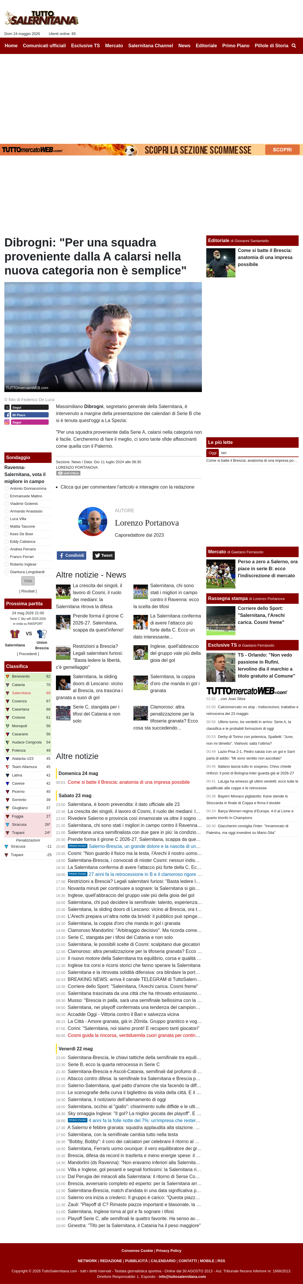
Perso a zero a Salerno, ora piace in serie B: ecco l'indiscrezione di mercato (267, 568)
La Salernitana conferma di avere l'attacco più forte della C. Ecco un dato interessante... (158, 867)
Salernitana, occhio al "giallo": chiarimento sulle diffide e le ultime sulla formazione (152, 1106)
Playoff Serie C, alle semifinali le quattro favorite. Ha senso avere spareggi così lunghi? (157, 1218)
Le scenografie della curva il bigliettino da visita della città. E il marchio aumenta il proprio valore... (168, 1092)
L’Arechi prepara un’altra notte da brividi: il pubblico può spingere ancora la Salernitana (157, 916)
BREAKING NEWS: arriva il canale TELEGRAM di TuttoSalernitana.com (142, 979)
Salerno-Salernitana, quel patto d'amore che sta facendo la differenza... (141, 1085)
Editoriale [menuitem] (206, 45)
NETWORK (87, 1261)
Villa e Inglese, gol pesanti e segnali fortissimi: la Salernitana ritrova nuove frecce (151, 1169)
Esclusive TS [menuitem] (85, 45)
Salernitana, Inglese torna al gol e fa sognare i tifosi (121, 1211)
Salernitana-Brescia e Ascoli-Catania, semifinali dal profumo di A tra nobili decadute (154, 1071)
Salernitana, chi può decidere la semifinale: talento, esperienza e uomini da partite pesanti (160, 902)
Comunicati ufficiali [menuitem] (44, 45)
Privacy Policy (169, 1250)
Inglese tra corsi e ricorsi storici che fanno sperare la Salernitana (134, 965)
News (76, 462)
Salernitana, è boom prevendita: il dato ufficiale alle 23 (124, 804)
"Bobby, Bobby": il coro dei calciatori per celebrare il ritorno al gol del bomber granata (155, 1141)
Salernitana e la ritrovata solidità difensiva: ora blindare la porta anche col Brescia (152, 972)
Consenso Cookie (137, 1250)
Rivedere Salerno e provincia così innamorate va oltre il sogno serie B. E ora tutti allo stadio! (163, 818)
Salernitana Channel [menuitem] (150, 45)
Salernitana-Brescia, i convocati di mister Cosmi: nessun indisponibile (139, 860)
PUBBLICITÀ (136, 1261)
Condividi (71, 555)
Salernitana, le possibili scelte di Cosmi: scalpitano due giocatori (134, 944)
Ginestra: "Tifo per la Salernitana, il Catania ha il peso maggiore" (134, 1225)
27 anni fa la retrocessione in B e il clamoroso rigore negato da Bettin (149, 874)
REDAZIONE (111, 1261)
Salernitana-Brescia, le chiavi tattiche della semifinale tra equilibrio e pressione (149, 1057)
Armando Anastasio (26, 511)
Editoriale (218, 240)
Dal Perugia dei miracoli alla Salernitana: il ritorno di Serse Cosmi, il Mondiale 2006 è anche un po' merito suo (181, 1176)
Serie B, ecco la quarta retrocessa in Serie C (114, 1064)
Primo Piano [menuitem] (235, 45)
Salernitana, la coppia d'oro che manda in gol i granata (175, 683)
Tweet (104, 555)
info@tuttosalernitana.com (182, 1276)
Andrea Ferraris (23, 549)
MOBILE (207, 1261)
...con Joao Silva (231, 699)
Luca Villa (18, 519)
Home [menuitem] (11, 45)
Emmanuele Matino (26, 496)
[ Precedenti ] (28, 654)
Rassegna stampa (228, 598)
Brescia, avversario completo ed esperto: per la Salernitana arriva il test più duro (150, 1183)
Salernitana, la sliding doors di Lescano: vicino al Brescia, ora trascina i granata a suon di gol (163, 909)
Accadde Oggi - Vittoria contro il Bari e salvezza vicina (123, 1014)
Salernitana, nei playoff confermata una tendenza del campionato (135, 1007)
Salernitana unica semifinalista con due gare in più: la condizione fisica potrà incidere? (157, 832)
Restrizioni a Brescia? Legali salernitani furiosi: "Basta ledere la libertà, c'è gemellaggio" (158, 881)
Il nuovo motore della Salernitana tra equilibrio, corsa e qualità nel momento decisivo (155, 958)
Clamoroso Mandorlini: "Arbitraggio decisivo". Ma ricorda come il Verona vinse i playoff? (158, 930)
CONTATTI (188, 1261)
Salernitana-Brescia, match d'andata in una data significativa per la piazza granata (152, 1190)
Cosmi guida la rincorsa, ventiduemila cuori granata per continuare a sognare (147, 1035)
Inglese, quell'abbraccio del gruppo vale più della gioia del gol (175, 653)
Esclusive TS (222, 645)
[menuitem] (293, 45)
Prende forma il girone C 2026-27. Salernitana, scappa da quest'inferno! (98, 622)
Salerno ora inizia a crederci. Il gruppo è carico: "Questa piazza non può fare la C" (152, 1197)
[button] (28, 580)
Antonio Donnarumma (28, 488)
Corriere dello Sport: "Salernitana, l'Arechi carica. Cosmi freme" (133, 986)
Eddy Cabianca (23, 541)
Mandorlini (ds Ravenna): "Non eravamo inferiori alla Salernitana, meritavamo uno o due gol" (163, 1162)
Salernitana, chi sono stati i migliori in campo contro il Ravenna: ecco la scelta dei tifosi (157, 825)
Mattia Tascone (22, 526)
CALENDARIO (163, 1261)
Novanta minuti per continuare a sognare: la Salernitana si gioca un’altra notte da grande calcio (166, 888)
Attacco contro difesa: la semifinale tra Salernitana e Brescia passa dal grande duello (155, 1078)
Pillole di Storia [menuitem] (271, 45)
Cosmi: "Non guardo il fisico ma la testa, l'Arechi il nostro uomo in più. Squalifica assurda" (160, 853)
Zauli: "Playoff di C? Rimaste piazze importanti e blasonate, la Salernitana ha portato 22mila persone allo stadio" (184, 1204)
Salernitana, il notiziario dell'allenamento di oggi (117, 1099)
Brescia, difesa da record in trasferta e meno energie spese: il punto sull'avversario (153, 1155)
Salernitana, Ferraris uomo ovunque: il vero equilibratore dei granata (138, 1148)
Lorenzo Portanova (77, 467)
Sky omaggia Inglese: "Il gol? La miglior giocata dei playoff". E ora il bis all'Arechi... (153, 1113)
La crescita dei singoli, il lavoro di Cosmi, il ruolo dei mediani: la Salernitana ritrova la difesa (162, 811)
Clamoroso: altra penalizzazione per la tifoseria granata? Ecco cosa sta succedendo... (156, 951)
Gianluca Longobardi (27, 572)
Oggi (212, 453)
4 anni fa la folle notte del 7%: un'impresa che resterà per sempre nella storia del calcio (168, 1120)
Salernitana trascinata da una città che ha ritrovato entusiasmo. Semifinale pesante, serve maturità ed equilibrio (183, 993)
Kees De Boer (22, 534)
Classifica (17, 666)
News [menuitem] (184, 45)
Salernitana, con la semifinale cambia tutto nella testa (123, 1134)
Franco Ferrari (22, 556)
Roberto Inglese (23, 564)
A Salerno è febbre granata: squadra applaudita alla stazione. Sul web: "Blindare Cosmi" (158, 1127)
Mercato (217, 551)
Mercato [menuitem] (114, 45)
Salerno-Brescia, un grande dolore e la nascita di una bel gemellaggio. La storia (160, 846)
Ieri (223, 453)
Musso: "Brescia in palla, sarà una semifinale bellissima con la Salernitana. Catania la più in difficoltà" (172, 1000)
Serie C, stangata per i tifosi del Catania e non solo (96, 713)
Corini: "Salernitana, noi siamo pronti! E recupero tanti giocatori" (134, 1028)
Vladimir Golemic (24, 503)
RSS (221, 1261)
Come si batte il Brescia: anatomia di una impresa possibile (129, 782)
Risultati (28, 591)
